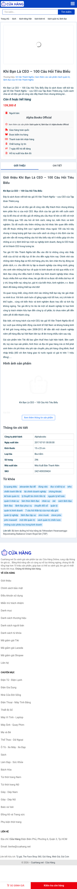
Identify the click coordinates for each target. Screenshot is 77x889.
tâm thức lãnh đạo (30, 501)
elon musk (44, 515)
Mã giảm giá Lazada (12, 647)
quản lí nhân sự (11, 501)
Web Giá (56, 856)
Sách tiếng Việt (25, 19)
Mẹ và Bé (6, 732)
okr (54, 501)
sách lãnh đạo (65, 501)
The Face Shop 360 (32, 856)
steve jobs (56, 515)
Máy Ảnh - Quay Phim (12, 724)
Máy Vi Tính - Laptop (12, 717)
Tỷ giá (19, 856)
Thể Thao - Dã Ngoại (12, 739)
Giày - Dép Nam (9, 792)
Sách (14, 19)
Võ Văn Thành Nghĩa (25, 77)
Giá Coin (65, 856)
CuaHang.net (37, 862)
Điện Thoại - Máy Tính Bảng (16, 702)
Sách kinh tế (39, 19)
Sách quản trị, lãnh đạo (57, 19)
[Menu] (73, 3)
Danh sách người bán (12, 625)
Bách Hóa (6, 769)
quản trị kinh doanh (13, 510)
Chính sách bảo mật (12, 588)
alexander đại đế (28, 486)
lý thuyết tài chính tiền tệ (33, 496)
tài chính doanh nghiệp (35, 491)
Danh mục (6, 610)
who (70, 486)
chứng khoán (55, 491)
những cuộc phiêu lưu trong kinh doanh (23, 524)
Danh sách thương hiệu (13, 618)
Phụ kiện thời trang (11, 821)
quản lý (54, 505)
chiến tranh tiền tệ (12, 491)
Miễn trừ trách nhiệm (12, 603)
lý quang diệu (10, 486)
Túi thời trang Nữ (10, 784)
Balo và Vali (7, 807)
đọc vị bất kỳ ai (57, 486)
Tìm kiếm (66, 11)
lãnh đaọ (8, 505)
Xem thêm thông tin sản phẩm (38, 417)
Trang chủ (5, 19)
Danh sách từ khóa (11, 632)
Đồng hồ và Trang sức (13, 814)
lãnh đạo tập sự (28, 515)
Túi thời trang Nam (11, 777)
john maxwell (10, 520)
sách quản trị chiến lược (49, 520)
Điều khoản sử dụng (12, 595)
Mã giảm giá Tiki (10, 640)
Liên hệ (5, 662)
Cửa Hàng (50, 862)
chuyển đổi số (41, 505)
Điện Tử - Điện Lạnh (11, 680)
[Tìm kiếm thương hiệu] (30, 12)
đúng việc (43, 486)
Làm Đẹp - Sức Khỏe (12, 762)
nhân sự (46, 501)
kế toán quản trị (11, 496)
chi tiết (57, 165)
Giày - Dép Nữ (8, 799)
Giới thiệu (19, 165)
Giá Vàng (46, 856)
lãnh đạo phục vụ (23, 505)
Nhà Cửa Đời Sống (11, 694)
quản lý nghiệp (11, 515)
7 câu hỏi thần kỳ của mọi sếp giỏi (41, 510)
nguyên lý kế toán (56, 496)
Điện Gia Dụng (8, 687)
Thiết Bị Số (7, 709)
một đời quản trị (27, 520)
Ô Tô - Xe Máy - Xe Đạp (13, 747)
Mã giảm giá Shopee (12, 655)
